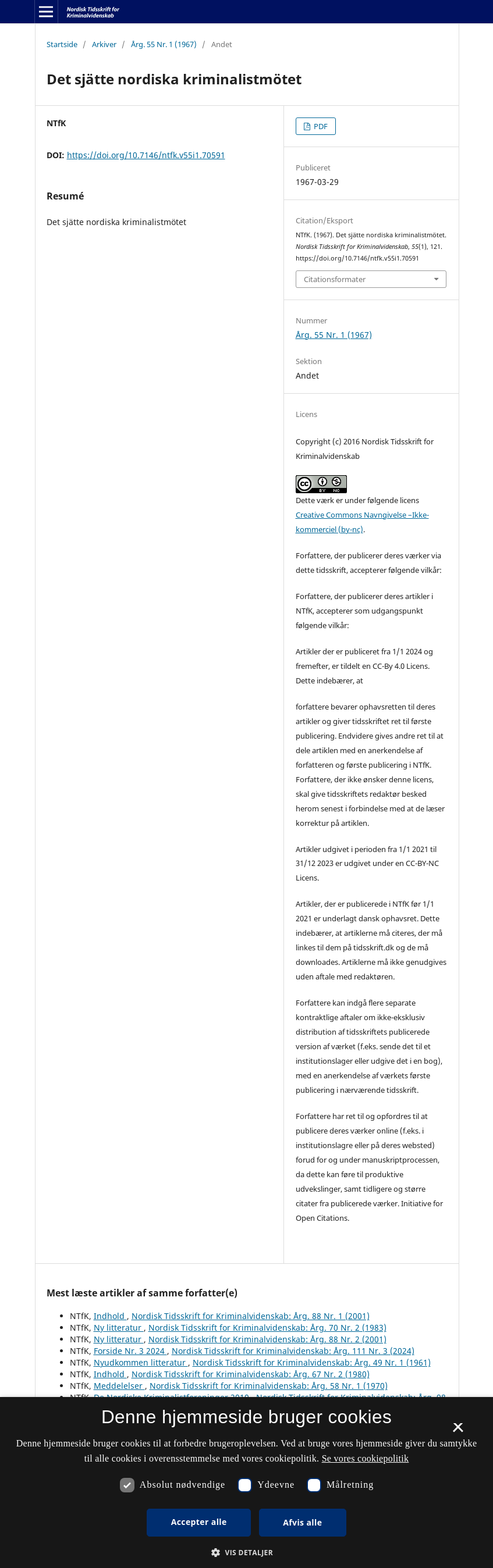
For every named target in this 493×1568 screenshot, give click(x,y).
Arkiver (104, 44)
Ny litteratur (119, 1327)
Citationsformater (335, 279)
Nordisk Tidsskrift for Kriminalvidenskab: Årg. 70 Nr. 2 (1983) (267, 1327)
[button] (246, 1552)
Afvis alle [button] (302, 1522)
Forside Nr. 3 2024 (130, 1350)
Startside (62, 44)
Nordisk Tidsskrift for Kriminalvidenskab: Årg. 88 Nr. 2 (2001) (267, 1339)
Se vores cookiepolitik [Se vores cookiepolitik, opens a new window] (365, 1458)
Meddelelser (119, 1385)
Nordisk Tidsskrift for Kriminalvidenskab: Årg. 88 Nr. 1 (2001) (251, 1315)
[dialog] (246, 1482)
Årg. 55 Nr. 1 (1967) (164, 44)
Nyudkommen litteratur (141, 1362)
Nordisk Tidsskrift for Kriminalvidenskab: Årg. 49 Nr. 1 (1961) (312, 1362)
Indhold (110, 1315)
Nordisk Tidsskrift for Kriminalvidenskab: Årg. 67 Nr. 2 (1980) (251, 1374)
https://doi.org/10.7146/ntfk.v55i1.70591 (146, 155)
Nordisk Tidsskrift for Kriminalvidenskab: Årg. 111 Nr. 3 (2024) (293, 1350)
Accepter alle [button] (199, 1521)
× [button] (457, 1431)
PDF (320, 126)
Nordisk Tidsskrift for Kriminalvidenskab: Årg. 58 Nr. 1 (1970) (269, 1385)
